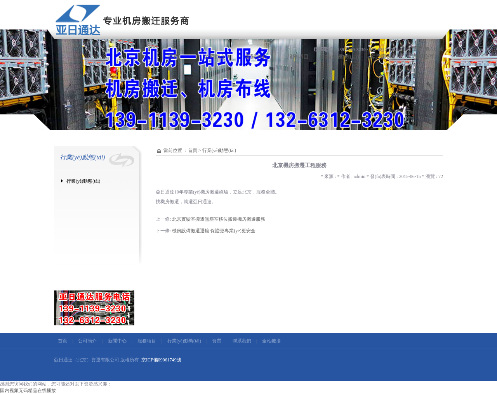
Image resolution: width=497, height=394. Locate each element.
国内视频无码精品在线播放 (28, 390)
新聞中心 (256, 57)
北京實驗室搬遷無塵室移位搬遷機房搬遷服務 (218, 219)
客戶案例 (381, 57)
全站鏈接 (271, 341)
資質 (216, 341)
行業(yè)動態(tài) (339, 57)
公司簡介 (215, 57)
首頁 (173, 57)
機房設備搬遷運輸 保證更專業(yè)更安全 (213, 230)
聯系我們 (422, 57)
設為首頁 (411, 49)
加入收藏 (433, 49)
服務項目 (298, 57)
